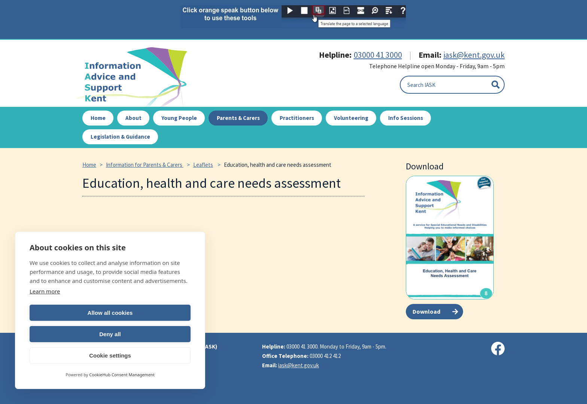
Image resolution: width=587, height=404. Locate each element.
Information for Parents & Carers (144, 164)
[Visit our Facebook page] (498, 348)
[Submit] (496, 85)
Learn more (45, 312)
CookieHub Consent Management (122, 374)
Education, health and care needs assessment (277, 164)
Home (89, 164)
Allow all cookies (68, 334)
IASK (136, 77)
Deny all (151, 334)
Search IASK (421, 85)
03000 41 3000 (378, 54)
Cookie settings (110, 355)
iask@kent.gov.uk (474, 54)
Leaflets (203, 164)
